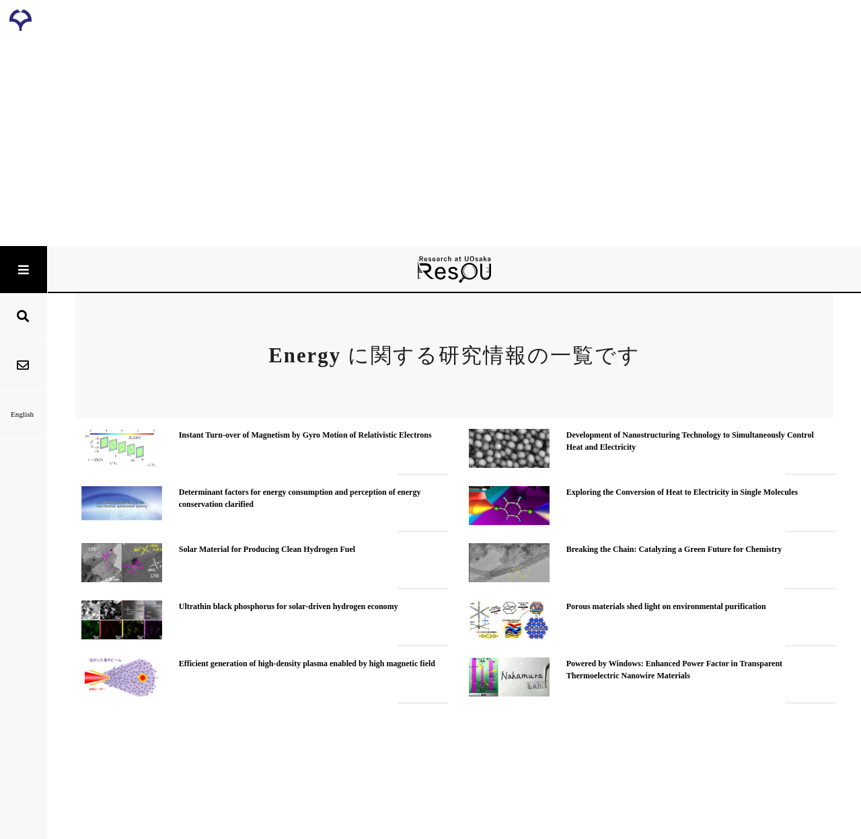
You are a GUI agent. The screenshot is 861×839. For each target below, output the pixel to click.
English (23, 414)
